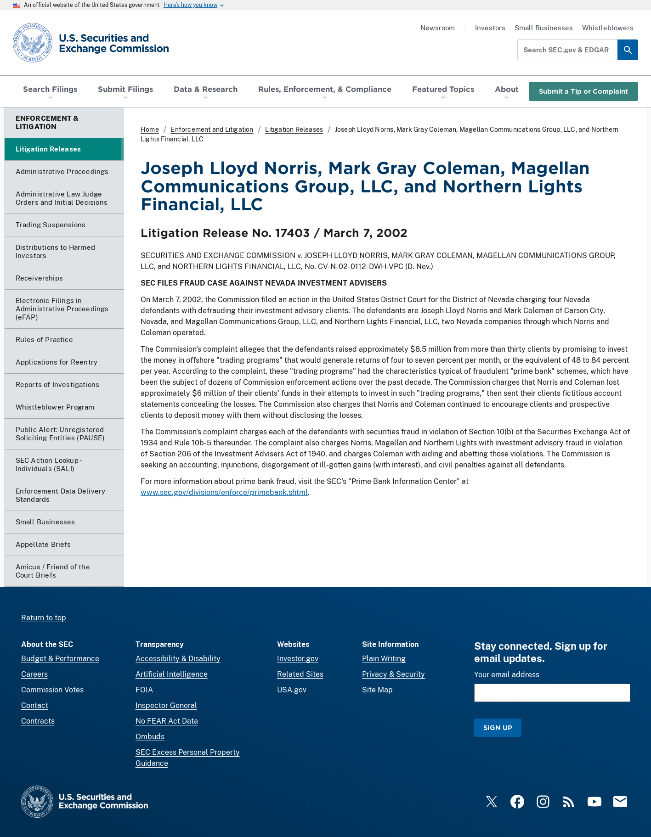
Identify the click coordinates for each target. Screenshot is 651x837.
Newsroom (437, 28)
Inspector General (166, 705)
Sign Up (497, 727)
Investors (490, 28)
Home (150, 129)
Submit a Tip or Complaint (583, 91)
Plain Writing (384, 658)
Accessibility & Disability (178, 658)
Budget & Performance (60, 658)
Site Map (377, 689)
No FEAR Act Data (167, 721)
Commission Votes (52, 689)
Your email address (506, 674)
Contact (34, 705)
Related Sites (300, 674)
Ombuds (150, 736)
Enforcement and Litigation (211, 129)
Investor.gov (297, 658)
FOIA (144, 689)
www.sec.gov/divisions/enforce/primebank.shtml (224, 492)
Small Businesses (544, 28)
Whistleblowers (608, 28)
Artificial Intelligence (172, 674)
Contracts (38, 721)
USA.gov (291, 689)
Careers (34, 674)
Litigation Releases (294, 129)
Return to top (43, 617)
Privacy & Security (393, 674)
